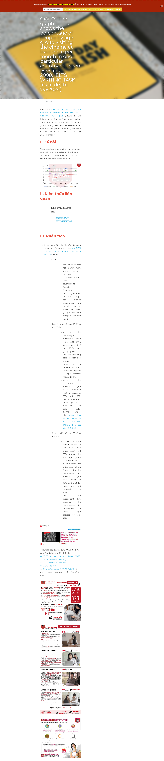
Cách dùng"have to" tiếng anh (101, 727)
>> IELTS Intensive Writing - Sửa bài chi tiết (60, 333)
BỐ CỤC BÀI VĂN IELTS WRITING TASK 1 (71, 162)
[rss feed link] (123, 737)
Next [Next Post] (85, 725)
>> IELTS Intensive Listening (53, 336)
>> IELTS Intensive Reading (53, 340)
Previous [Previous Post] (44, 725)
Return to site (46, 737)
